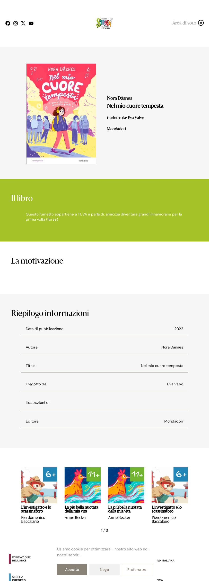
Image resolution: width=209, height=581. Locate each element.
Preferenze (136, 569)
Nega (104, 569)
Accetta (72, 569)
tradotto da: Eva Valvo (125, 118)
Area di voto (184, 23)
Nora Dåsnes (119, 98)
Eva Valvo (175, 384)
